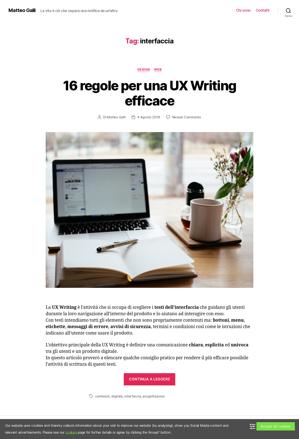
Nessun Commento (186, 117)
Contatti (262, 10)
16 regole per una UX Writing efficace (149, 93)
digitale (117, 396)
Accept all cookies (276, 426)
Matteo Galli (22, 10)
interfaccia (132, 396)
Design (143, 69)
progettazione (154, 396)
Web (158, 69)
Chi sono (243, 10)
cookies (71, 432)
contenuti (102, 396)
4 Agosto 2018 (148, 117)
